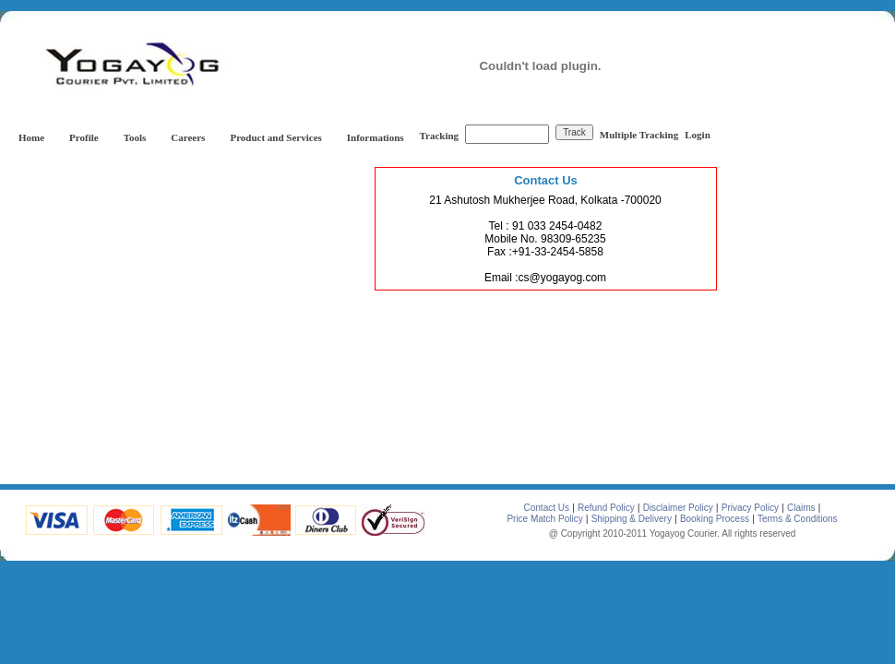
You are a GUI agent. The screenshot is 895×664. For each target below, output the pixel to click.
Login (697, 134)
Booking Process (714, 519)
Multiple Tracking (639, 134)
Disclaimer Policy (678, 508)
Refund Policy (606, 508)
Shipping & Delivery (631, 519)
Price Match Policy (544, 519)
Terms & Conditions (798, 519)
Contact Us (546, 508)
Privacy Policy (750, 508)
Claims (801, 508)
